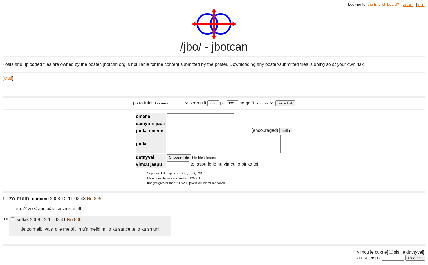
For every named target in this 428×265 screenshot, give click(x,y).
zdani (408, 4)
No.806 (74, 223)
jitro (421, 4)
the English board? (383, 4)
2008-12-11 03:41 (38, 223)
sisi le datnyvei (406, 255)
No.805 (94, 202)
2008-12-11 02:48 (44, 202)
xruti (7, 78)
